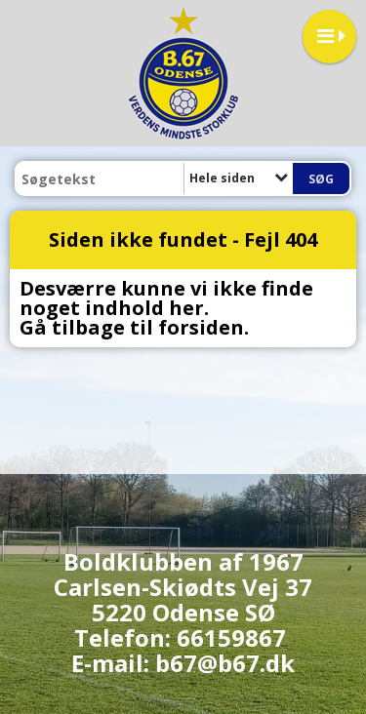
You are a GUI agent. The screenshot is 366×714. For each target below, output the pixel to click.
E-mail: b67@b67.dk (183, 663)
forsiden (201, 327)
